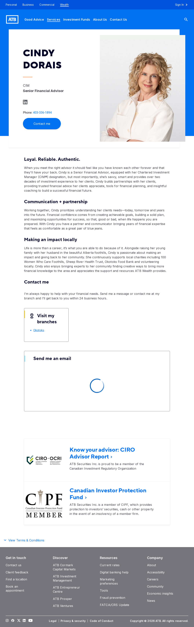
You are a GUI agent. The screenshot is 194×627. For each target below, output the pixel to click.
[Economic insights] (160, 593)
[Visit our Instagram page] (7, 621)
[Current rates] (110, 565)
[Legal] (53, 621)
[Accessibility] (156, 572)
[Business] (28, 5)
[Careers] (153, 579)
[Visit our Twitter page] (18, 621)
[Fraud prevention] (112, 598)
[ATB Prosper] (62, 599)
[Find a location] (16, 579)
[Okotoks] (38, 330)
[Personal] (10, 5)
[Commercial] (47, 5)
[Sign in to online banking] (183, 5)
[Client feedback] (17, 572)
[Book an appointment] (15, 589)
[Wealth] (64, 5)
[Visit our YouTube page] (30, 621)
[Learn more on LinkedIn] (25, 102)
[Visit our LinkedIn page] (24, 621)
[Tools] (104, 590)
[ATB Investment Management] (64, 578)
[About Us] (100, 19)
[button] (97, 540)
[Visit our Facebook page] (13, 621)
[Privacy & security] (73, 621)
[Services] (53, 19)
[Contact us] (14, 565)
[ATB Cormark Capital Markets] (64, 567)
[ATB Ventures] (63, 606)
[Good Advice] (34, 19)
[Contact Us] (118, 19)
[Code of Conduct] (102, 621)
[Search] (189, 19)
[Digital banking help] (114, 572)
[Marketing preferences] (109, 581)
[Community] (155, 586)
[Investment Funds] (76, 19)
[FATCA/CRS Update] (114, 605)
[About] (151, 565)
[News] (151, 601)
